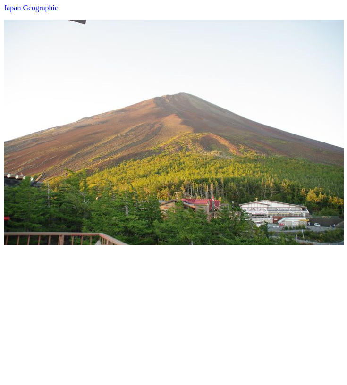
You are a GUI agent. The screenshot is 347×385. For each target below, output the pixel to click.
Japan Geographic (31, 8)
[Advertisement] (173, 311)
